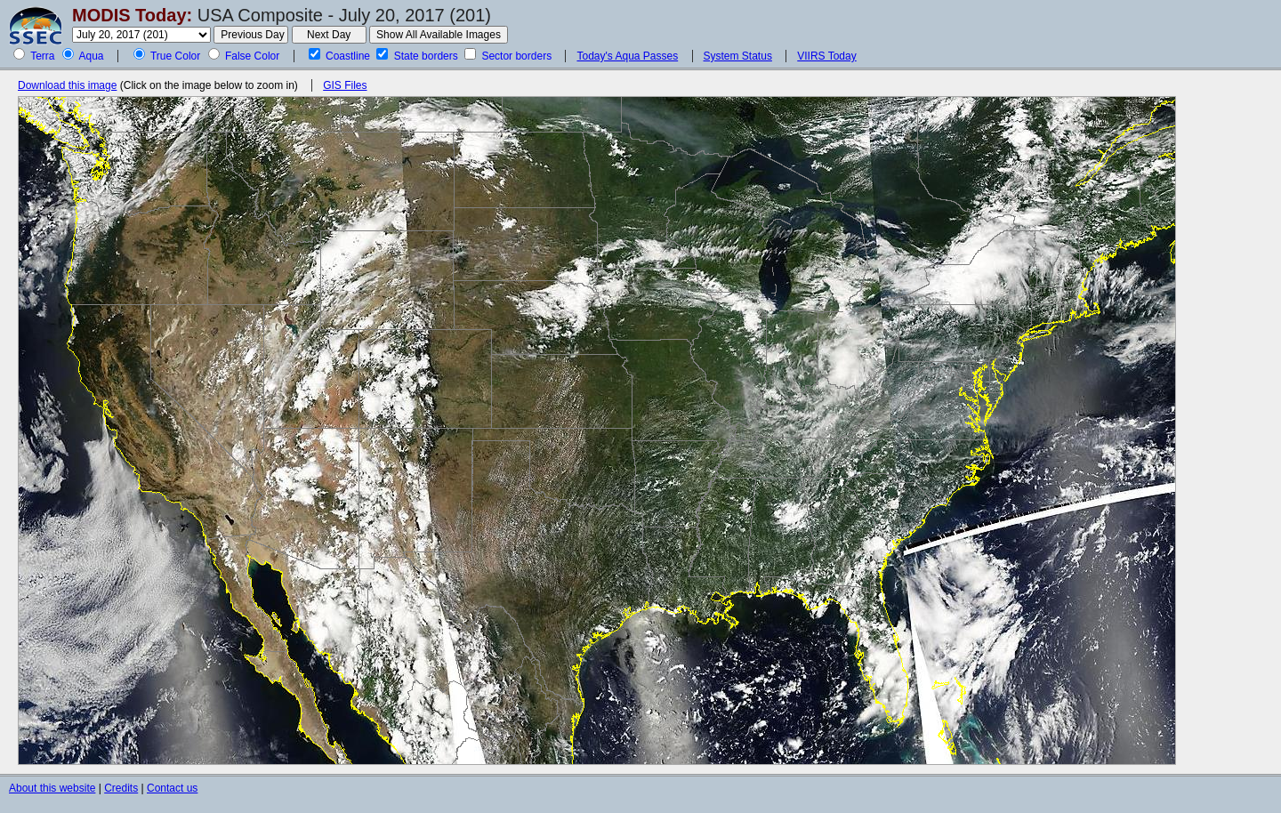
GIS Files (345, 85)
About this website (52, 788)
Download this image (67, 85)
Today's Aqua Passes (627, 56)
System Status (738, 56)
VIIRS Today (826, 56)
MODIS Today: (132, 15)
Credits (121, 788)
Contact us (172, 788)
